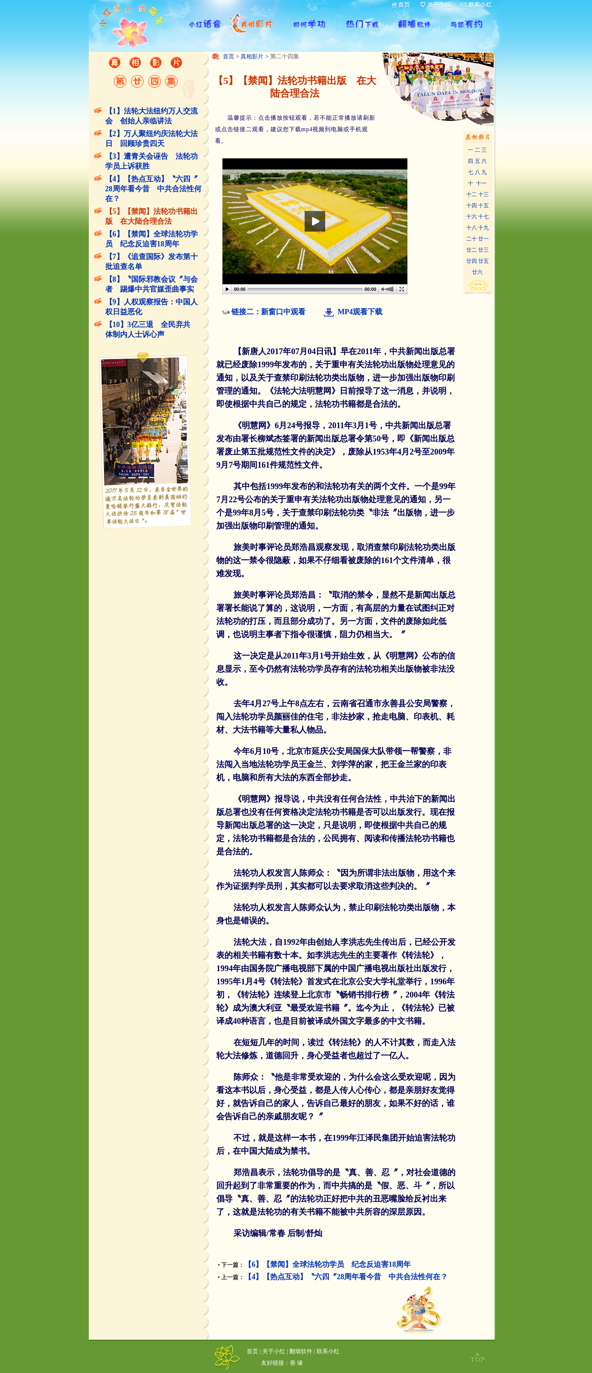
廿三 (483, 250)
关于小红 (273, 1351)
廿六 (477, 272)
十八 (471, 228)
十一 (481, 183)
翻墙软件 (300, 1351)
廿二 (471, 250)
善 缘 (296, 1362)
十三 (483, 194)
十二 (471, 194)
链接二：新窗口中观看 (268, 312)
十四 (471, 205)
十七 (483, 216)
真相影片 (252, 56)
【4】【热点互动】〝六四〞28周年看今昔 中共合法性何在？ (153, 189)
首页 (228, 56)
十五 (483, 205)
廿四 (471, 261)
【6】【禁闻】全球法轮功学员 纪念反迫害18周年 (327, 1264)
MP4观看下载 (360, 312)
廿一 (483, 239)
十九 (483, 228)
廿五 (483, 261)
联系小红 (328, 1351)
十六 (471, 216)
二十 (471, 239)
